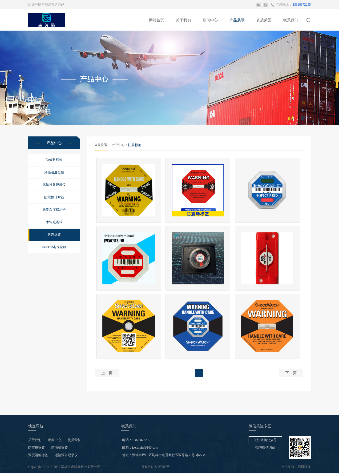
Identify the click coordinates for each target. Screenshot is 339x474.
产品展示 (237, 20)
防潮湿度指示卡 (54, 209)
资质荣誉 (263, 20)
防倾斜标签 (54, 160)
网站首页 (156, 20)
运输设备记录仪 (54, 185)
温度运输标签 (38, 456)
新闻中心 (210, 20)
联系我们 (290, 20)
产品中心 (118, 145)
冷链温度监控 (54, 172)
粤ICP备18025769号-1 (157, 467)
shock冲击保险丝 (54, 247)
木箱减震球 (54, 222)
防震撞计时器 (54, 197)
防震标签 (54, 234)
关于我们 (183, 20)
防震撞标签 (36, 448)
